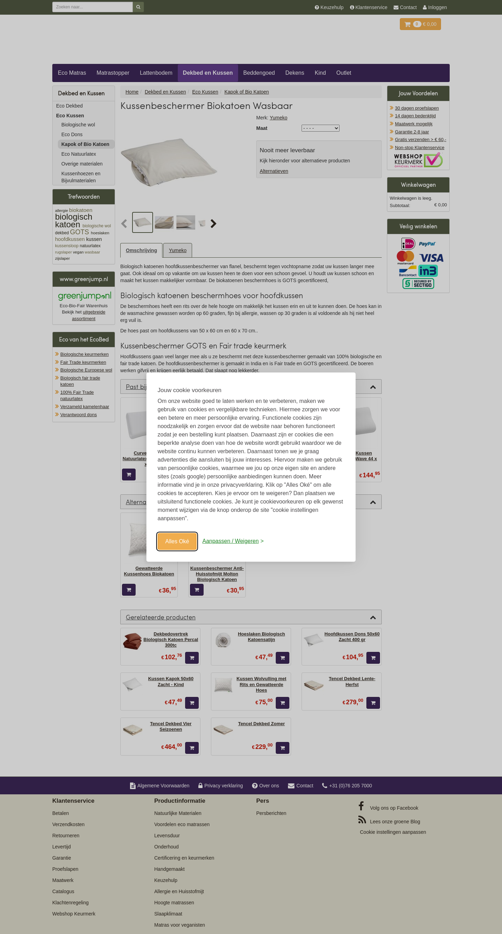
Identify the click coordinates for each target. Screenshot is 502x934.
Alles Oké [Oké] (177, 541)
